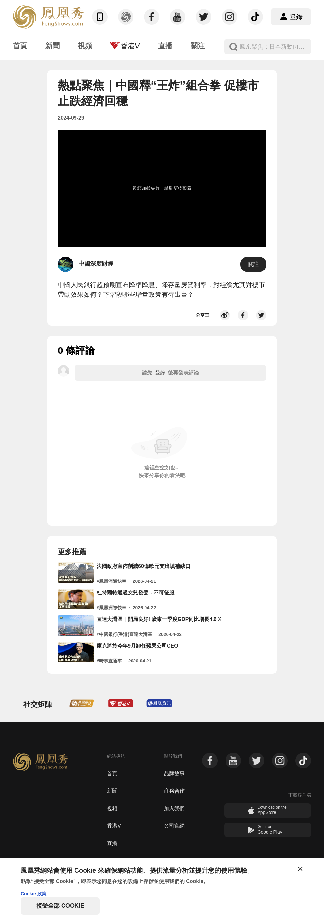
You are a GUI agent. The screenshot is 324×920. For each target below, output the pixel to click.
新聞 (112, 791)
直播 (112, 843)
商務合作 (174, 791)
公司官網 (174, 826)
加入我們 (174, 808)
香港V (114, 826)
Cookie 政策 (33, 893)
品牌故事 (174, 773)
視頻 (112, 808)
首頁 (112, 773)
